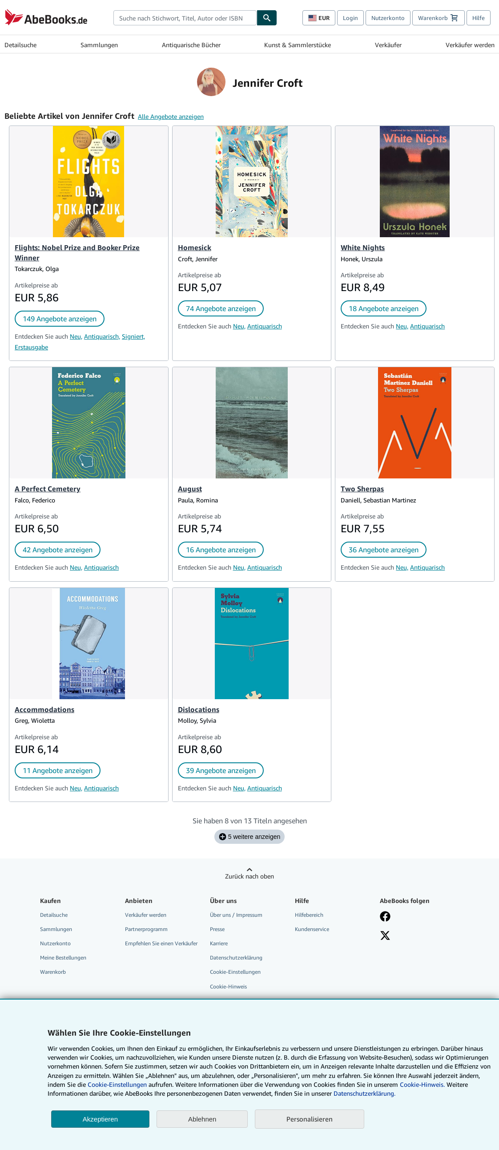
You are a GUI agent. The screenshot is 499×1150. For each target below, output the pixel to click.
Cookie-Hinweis (228, 986)
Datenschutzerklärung (236, 957)
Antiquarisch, (102, 336)
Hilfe (478, 17)
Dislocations (198, 709)
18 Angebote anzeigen (384, 308)
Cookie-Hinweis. (422, 1084)
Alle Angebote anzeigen (171, 116)
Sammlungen (99, 45)
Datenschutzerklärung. (364, 1093)
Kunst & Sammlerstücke (297, 45)
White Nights (363, 247)
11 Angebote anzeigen (58, 770)
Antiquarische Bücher (191, 45)
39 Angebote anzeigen (221, 770)
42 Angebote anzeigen (58, 549)
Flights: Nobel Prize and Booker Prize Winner (77, 252)
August (190, 488)
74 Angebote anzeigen (221, 308)
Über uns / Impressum (236, 914)
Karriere (219, 943)
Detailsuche (20, 45)
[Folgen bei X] (385, 936)
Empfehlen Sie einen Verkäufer (161, 943)
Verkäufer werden (470, 45)
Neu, (76, 336)
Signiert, (133, 336)
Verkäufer (388, 45)
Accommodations (44, 709)
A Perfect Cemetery (47, 488)
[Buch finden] (267, 17)
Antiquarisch (264, 326)
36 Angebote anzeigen (384, 549)
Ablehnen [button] (202, 1119)
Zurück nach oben (249, 876)
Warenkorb (53, 971)
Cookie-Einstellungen (117, 1084)
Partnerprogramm (146, 929)
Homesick (194, 247)
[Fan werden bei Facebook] (385, 917)
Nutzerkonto (388, 17)
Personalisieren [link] (309, 1119)
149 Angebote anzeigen (60, 318)
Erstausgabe (31, 347)
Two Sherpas (362, 488)
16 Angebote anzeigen (221, 549)
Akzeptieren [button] (100, 1119)
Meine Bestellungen (63, 957)
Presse (217, 929)
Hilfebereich (309, 914)
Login (350, 17)
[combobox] (185, 17)
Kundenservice (312, 929)
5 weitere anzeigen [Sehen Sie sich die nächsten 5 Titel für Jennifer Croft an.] (250, 836)
